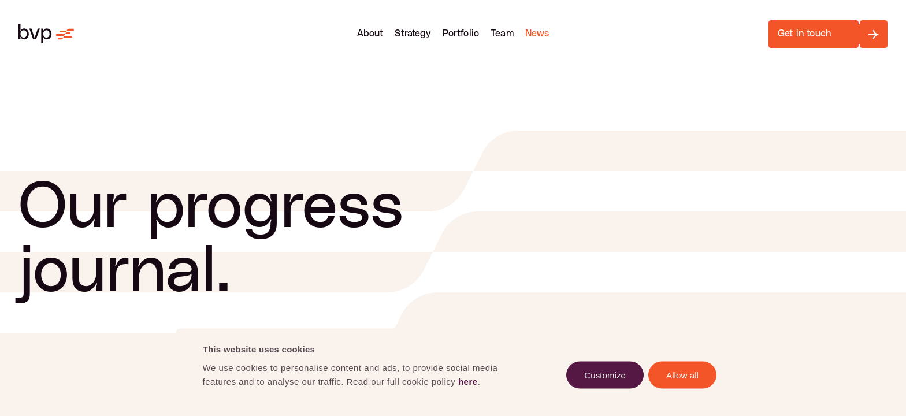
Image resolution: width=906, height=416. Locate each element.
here (468, 381)
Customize (605, 375)
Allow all (682, 375)
